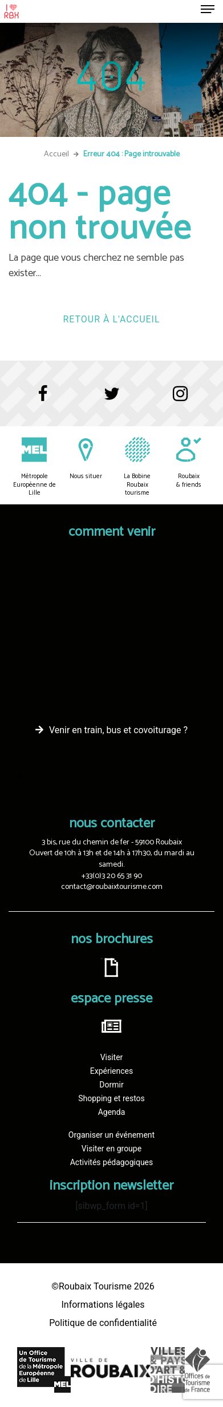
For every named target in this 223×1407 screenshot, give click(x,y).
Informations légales (102, 1304)
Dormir (111, 1084)
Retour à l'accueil (111, 319)
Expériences (111, 1071)
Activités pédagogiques (111, 1162)
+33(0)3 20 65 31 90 (112, 876)
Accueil (56, 154)
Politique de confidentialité (103, 1322)
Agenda (111, 1112)
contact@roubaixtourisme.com (112, 886)
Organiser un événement (111, 1134)
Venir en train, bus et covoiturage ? (118, 730)
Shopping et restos (111, 1098)
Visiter (111, 1057)
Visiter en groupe (111, 1148)
